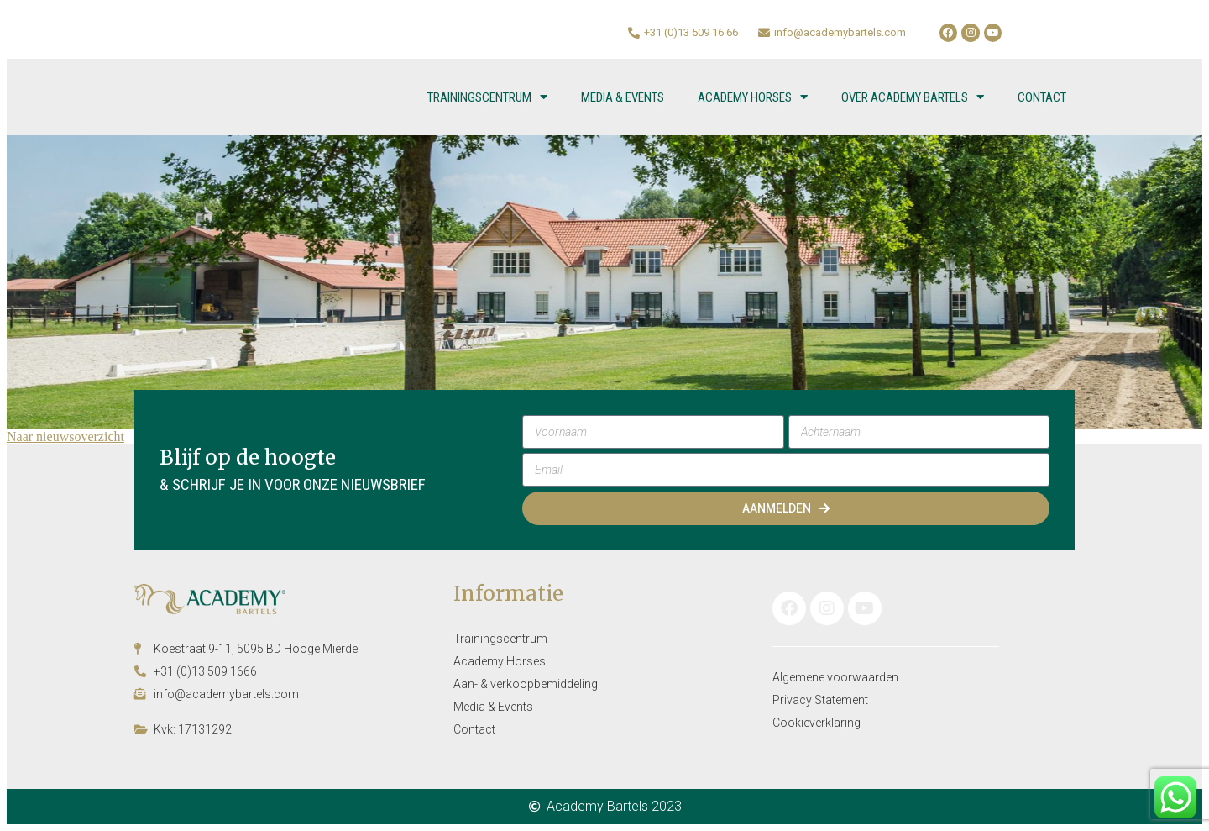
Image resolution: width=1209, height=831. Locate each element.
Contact (1042, 97)
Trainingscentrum (487, 97)
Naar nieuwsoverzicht (65, 436)
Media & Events (622, 97)
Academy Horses (753, 97)
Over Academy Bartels (912, 97)
